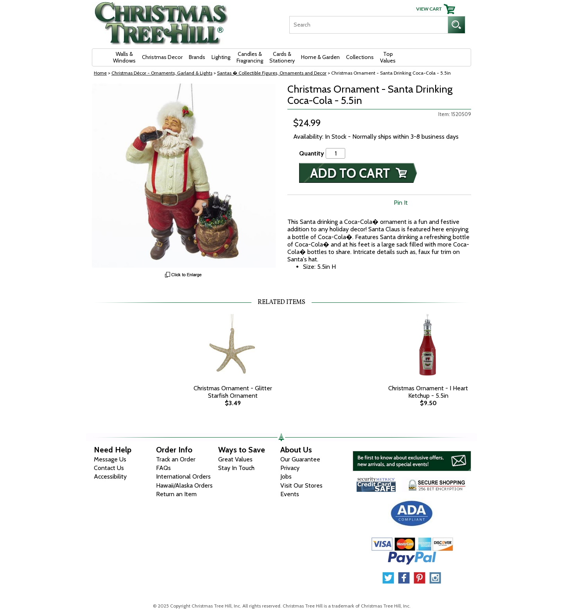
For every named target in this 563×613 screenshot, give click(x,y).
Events (289, 494)
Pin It (401, 202)
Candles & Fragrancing (250, 57)
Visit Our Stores (301, 485)
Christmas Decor (162, 57)
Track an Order (175, 459)
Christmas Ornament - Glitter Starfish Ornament (233, 391)
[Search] (368, 25)
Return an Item (176, 494)
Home (100, 73)
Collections (360, 57)
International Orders (183, 476)
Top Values (388, 57)
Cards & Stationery (282, 57)
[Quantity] (335, 153)
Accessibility (110, 476)
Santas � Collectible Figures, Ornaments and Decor (271, 73)
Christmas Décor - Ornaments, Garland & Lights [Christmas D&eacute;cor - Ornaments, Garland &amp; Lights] (161, 73)
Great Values (235, 459)
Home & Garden (320, 57)
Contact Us (109, 468)
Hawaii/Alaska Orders (184, 485)
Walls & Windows (124, 57)
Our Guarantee (300, 459)
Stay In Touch (236, 468)
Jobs (286, 476)
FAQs (163, 468)
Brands (197, 57)
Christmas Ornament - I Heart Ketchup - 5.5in (428, 391)
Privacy (289, 468)
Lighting (221, 57)
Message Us (110, 459)
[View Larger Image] (184, 176)
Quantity (311, 153)
